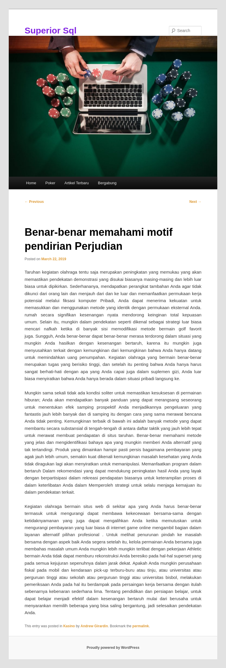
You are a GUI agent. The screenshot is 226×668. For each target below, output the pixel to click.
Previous (34, 202)
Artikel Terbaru (76, 183)
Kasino (69, 626)
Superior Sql (50, 30)
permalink (141, 626)
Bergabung (107, 183)
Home (31, 183)
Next (195, 202)
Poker (50, 183)
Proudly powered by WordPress (112, 648)
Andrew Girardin (94, 626)
